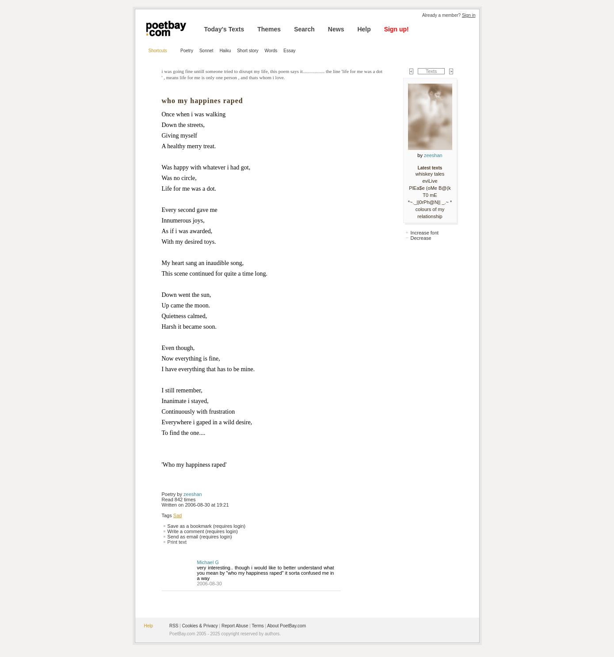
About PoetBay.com (286, 625)
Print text (177, 542)
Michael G (208, 562)
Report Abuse (234, 625)
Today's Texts (224, 29)
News (336, 29)
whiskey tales (430, 174)
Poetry (186, 50)
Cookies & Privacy (200, 625)
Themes (269, 29)
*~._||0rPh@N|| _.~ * (430, 202)
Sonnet (206, 50)
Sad (177, 515)
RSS (174, 625)
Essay (289, 50)
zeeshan (192, 494)
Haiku (225, 50)
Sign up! (396, 29)
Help (363, 29)
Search (304, 29)
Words (271, 50)
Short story (247, 50)
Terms (258, 625)
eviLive (429, 181)
